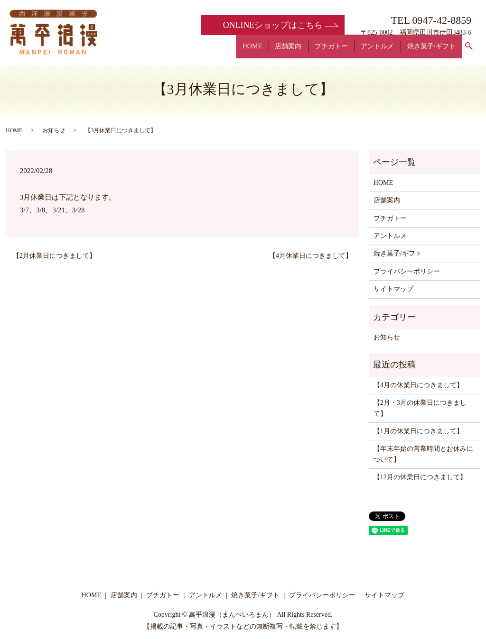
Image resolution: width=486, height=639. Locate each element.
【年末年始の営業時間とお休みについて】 (423, 454)
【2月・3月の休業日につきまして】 (420, 408)
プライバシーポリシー (407, 271)
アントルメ (387, 51)
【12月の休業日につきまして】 (420, 477)
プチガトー (347, 51)
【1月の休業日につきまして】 (418, 431)
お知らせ (53, 130)
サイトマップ (393, 288)
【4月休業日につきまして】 (310, 255)
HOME (280, 51)
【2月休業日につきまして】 (54, 255)
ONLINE (273, 25)
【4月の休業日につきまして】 (418, 385)
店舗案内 (311, 51)
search (475, 51)
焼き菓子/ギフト (435, 51)
